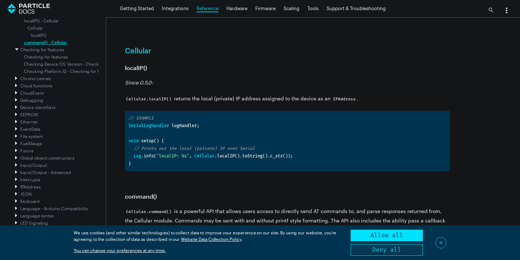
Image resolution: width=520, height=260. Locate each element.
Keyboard (30, 201)
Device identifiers (38, 107)
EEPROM (29, 114)
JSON (26, 193)
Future (27, 150)
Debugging (31, 100)
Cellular (35, 27)
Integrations (175, 8)
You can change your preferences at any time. (120, 250)
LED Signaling (34, 222)
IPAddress (30, 186)
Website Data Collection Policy (211, 239)
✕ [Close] (441, 242)
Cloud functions (36, 85)
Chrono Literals (35, 78)
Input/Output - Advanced (45, 172)
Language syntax (37, 215)
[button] (506, 11)
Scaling (291, 8)
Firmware (265, 8)
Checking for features (42, 49)
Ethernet (29, 121)
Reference (207, 8)
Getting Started (137, 8)
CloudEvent (32, 92)
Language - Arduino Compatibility (54, 208)
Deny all (386, 249)
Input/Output (33, 165)
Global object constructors (47, 157)
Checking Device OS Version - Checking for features (77, 63)
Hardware (236, 8)
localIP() (39, 35)
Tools (312, 8)
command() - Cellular (45, 42)
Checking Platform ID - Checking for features (69, 71)
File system (31, 136)
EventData (30, 128)
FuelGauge (31, 143)
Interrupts (30, 179)
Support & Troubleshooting (356, 8)
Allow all (386, 235)
